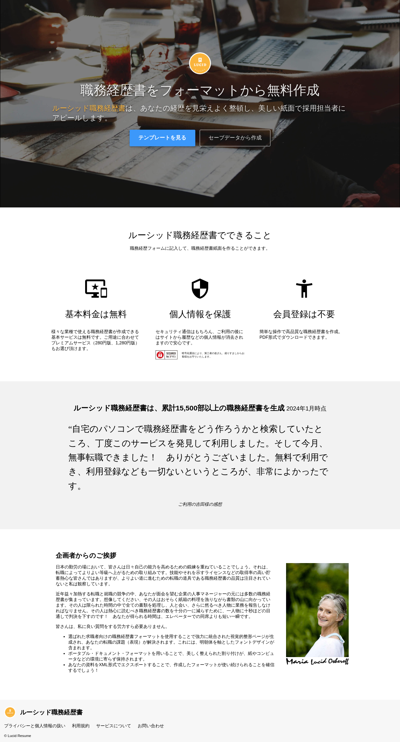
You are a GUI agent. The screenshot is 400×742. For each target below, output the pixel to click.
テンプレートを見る (162, 138)
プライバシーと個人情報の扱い (34, 725)
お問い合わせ (151, 725)
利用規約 (81, 725)
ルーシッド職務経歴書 (43, 712)
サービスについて (113, 725)
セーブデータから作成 (235, 138)
